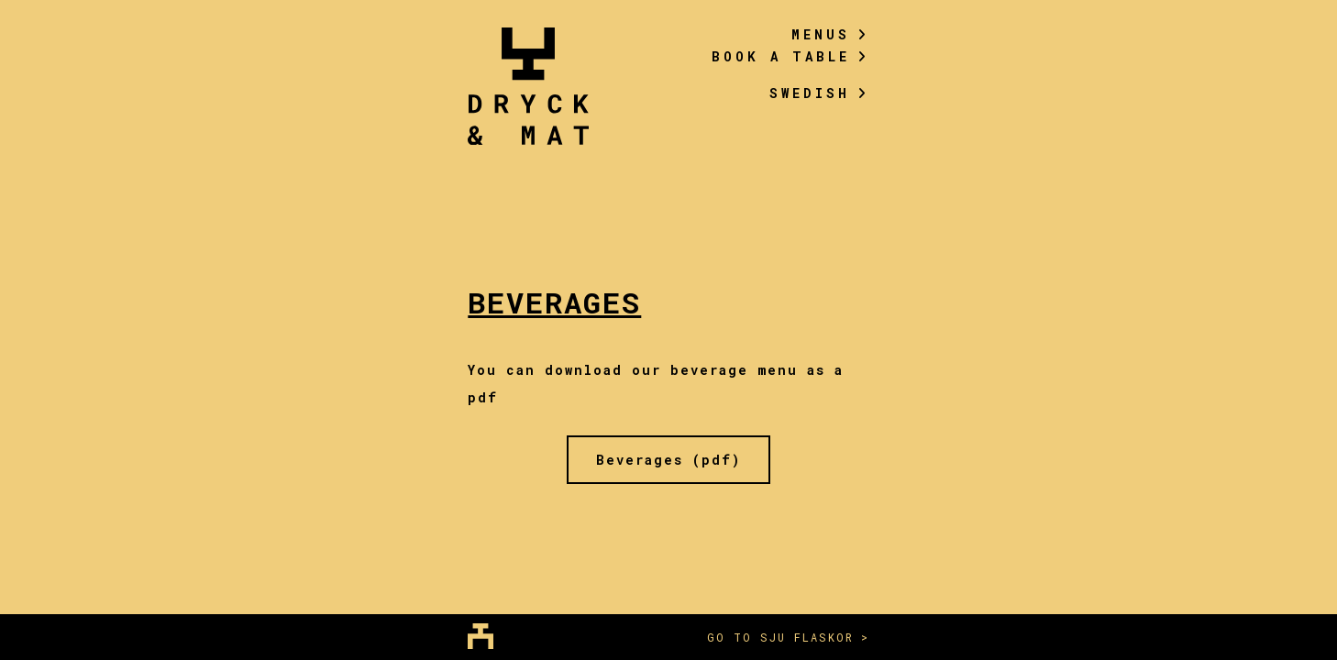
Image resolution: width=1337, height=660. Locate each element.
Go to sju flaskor (780, 637)
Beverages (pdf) (668, 459)
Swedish (819, 93)
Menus (830, 34)
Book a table (790, 56)
